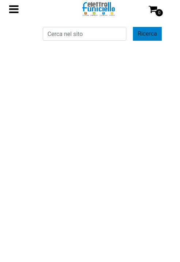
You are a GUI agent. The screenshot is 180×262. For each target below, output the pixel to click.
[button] (147, 34)
